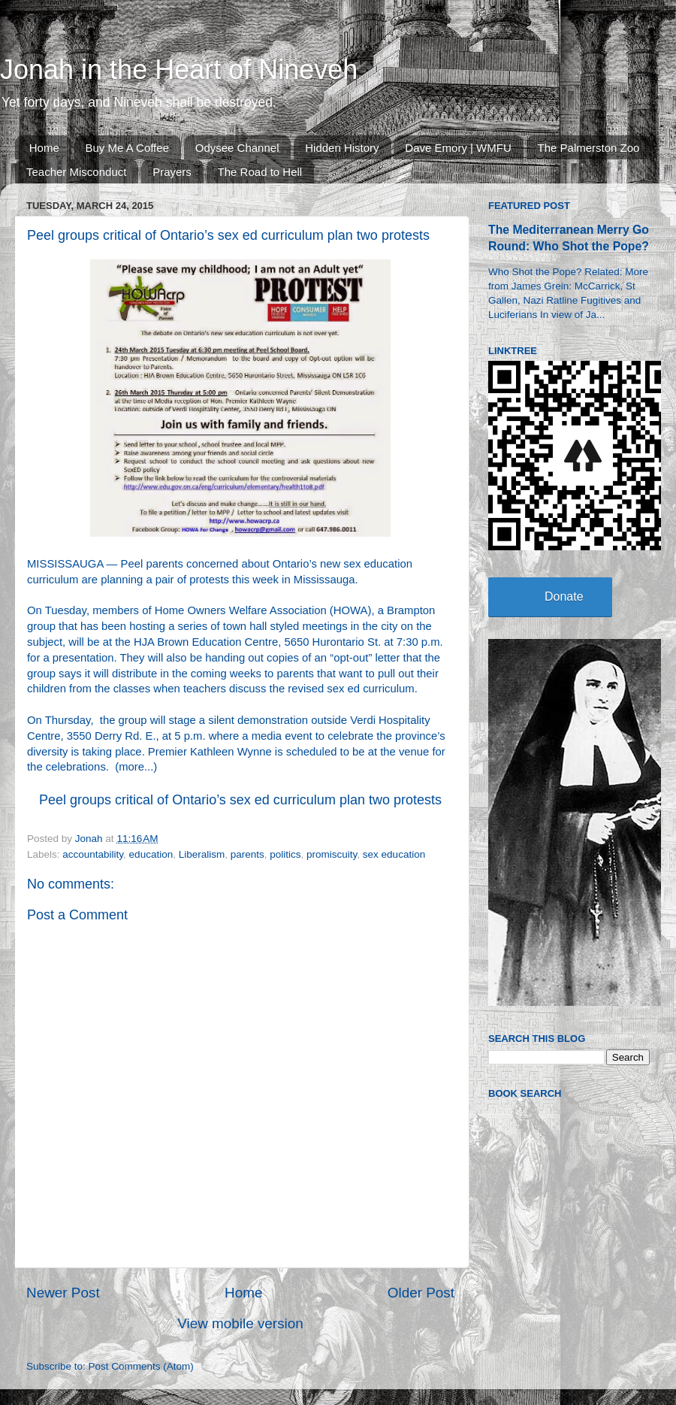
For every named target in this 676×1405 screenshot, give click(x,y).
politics (285, 854)
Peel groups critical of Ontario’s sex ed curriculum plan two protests (240, 799)
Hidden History (342, 147)
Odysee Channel (237, 147)
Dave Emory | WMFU (458, 147)
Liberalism (202, 854)
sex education (394, 854)
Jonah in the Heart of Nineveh (179, 69)
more (131, 767)
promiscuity (331, 854)
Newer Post (63, 1293)
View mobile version (240, 1323)
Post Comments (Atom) (141, 1366)
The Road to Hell (260, 171)
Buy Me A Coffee (127, 147)
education (151, 854)
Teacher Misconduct (76, 171)
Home (44, 147)
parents (247, 854)
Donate (564, 596)
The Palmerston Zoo (589, 147)
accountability (92, 854)
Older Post (421, 1293)
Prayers (172, 171)
